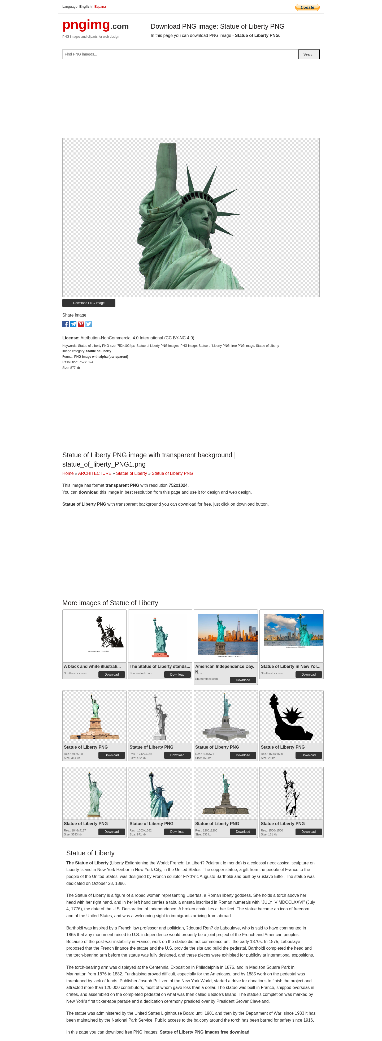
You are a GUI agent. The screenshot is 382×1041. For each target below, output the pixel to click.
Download (112, 674)
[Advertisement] (191, 100)
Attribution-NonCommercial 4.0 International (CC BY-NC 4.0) (137, 338)
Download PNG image (89, 303)
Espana (100, 6)
